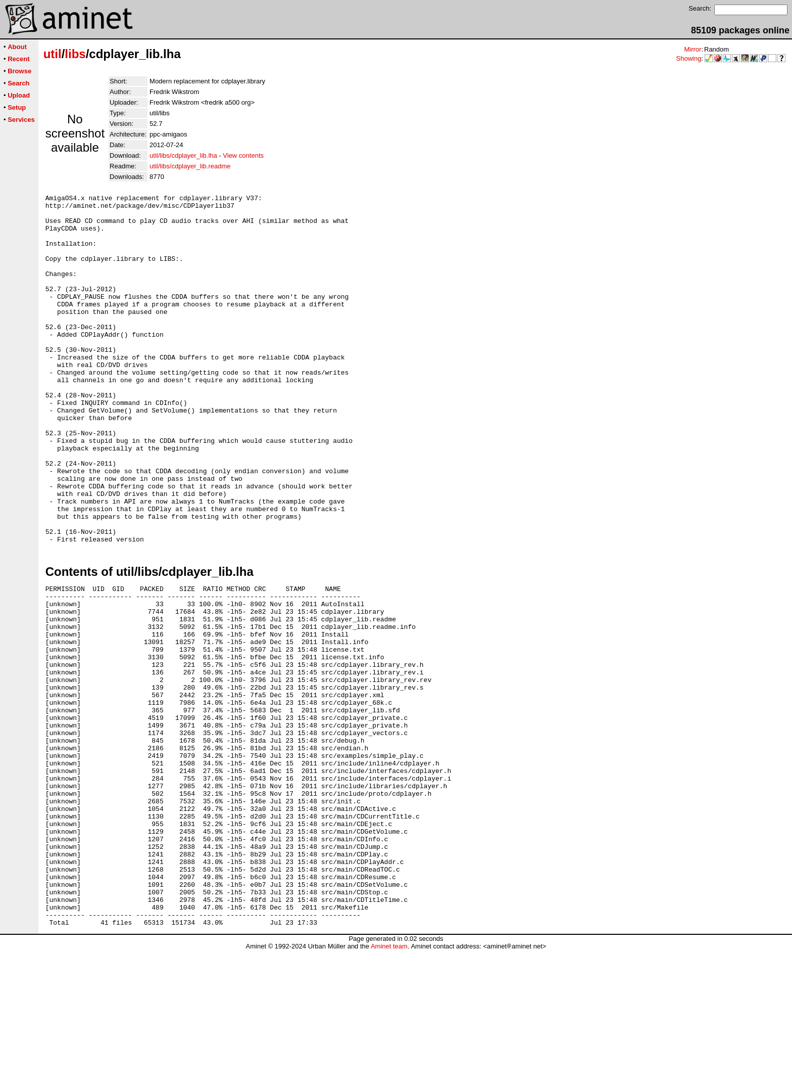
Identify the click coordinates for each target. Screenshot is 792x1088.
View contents (243, 155)
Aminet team (389, 1084)
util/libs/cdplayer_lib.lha (183, 155)
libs (75, 54)
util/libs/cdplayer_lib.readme (190, 166)
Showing (689, 58)
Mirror (692, 49)
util (52, 54)
